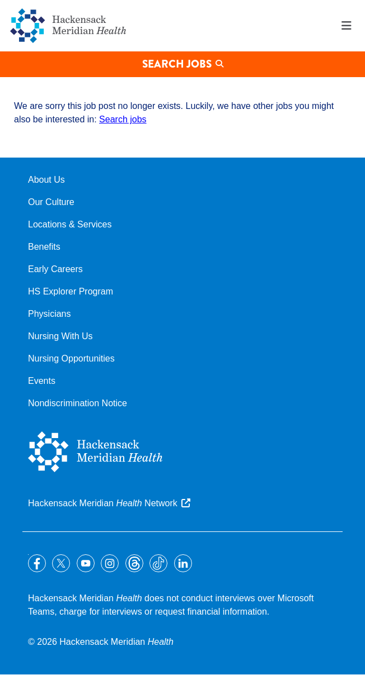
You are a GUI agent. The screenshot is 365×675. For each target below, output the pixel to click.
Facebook (37, 563)
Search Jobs (177, 64)
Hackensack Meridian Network (102, 503)
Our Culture (51, 202)
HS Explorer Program (70, 291)
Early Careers (55, 269)
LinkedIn (183, 563)
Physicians (49, 314)
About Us (46, 179)
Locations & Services (69, 224)
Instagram (110, 563)
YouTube (86, 563)
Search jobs (123, 119)
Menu (346, 25)
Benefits (44, 246)
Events (41, 381)
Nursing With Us (60, 336)
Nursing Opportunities (71, 358)
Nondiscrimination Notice (77, 403)
